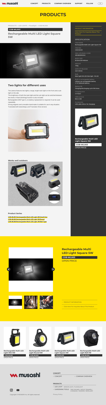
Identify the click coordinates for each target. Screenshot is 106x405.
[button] (8, 269)
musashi (10, 3)
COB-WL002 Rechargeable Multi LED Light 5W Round (26, 219)
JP (100, 3)
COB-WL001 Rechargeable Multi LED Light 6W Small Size (27, 217)
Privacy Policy (57, 394)
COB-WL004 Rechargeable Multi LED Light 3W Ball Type (27, 222)
